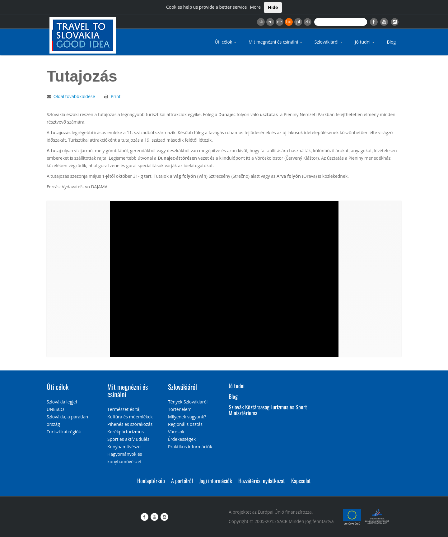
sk (261, 22)
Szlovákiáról (329, 42)
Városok (176, 432)
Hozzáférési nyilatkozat (261, 481)
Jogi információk (215, 481)
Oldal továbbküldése (74, 96)
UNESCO (55, 409)
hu (289, 22)
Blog (391, 42)
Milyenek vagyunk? (187, 417)
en (270, 22)
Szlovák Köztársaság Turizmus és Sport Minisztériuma (268, 410)
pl (298, 22)
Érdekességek (182, 439)
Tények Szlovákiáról (188, 402)
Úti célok (226, 42)
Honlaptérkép (151, 481)
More (255, 7)
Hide (273, 7)
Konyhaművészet (124, 447)
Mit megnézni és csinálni (276, 42)
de (279, 22)
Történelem (180, 409)
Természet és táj (123, 409)
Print (115, 96)
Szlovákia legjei (62, 402)
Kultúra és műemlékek (130, 417)
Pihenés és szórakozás (129, 424)
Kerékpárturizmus (125, 432)
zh (307, 22)
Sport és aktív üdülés (128, 439)
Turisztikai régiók (64, 432)
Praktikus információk (190, 447)
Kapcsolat (301, 481)
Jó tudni (365, 42)
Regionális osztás (185, 424)
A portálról (182, 481)
